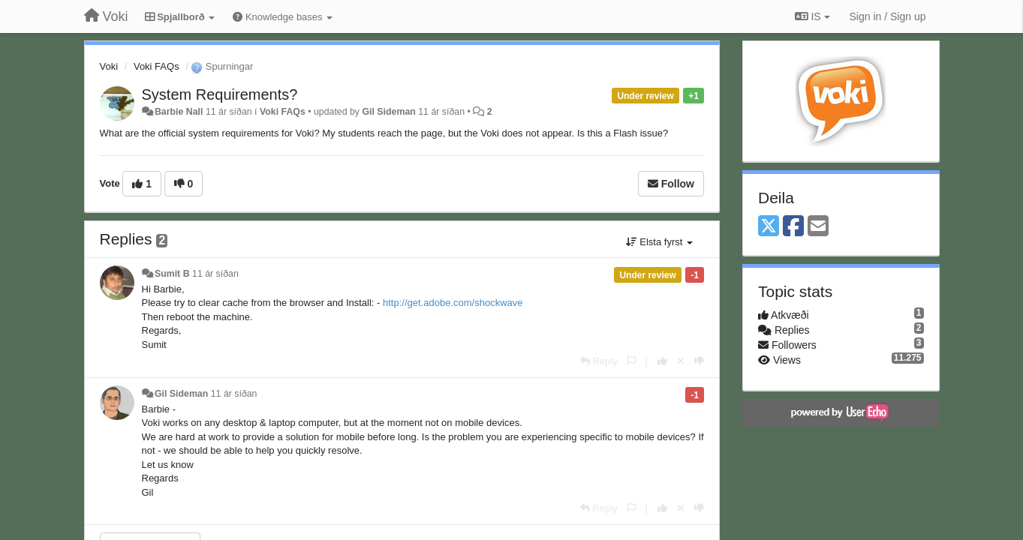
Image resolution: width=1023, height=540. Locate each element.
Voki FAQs (156, 66)
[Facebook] (793, 227)
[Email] (818, 227)
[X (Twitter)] (768, 227)
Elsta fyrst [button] (659, 242)
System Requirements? (220, 94)
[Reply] (599, 361)
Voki (109, 66)
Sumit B (172, 273)
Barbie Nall (179, 111)
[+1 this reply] (662, 361)
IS (812, 16)
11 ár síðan (215, 273)
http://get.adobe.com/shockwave (452, 302)
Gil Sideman (388, 111)
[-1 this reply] (699, 361)
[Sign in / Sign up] (888, 16)
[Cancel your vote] (681, 361)
